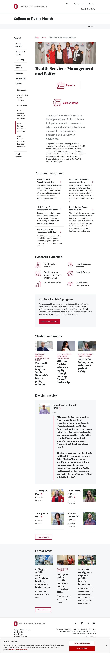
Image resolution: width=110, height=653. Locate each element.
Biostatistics (22, 90)
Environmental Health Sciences (22, 97)
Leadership (19, 60)
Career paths (65, 103)
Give (88, 31)
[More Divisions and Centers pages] (24, 78)
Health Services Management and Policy (22, 127)
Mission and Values (20, 53)
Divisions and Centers (19, 81)
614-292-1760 (91, 633)
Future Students (19, 27)
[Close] (106, 645)
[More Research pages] (81, 27)
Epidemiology (22, 105)
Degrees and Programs (40, 27)
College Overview (19, 45)
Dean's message (19, 66)
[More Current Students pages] (68, 27)
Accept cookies (82, 648)
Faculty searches (19, 155)
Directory (19, 73)
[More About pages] (90, 27)
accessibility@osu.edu (79, 633)
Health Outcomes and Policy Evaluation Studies (21, 141)
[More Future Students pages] (27, 27)
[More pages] (18, 32)
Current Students (61, 27)
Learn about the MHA (49, 321)
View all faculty (44, 537)
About (87, 27)
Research (76, 27)
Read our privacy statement (18, 649)
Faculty (66, 85)
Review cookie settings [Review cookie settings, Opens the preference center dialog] (82, 643)
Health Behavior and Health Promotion (21, 114)
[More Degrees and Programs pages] (50, 27)
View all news (43, 610)
